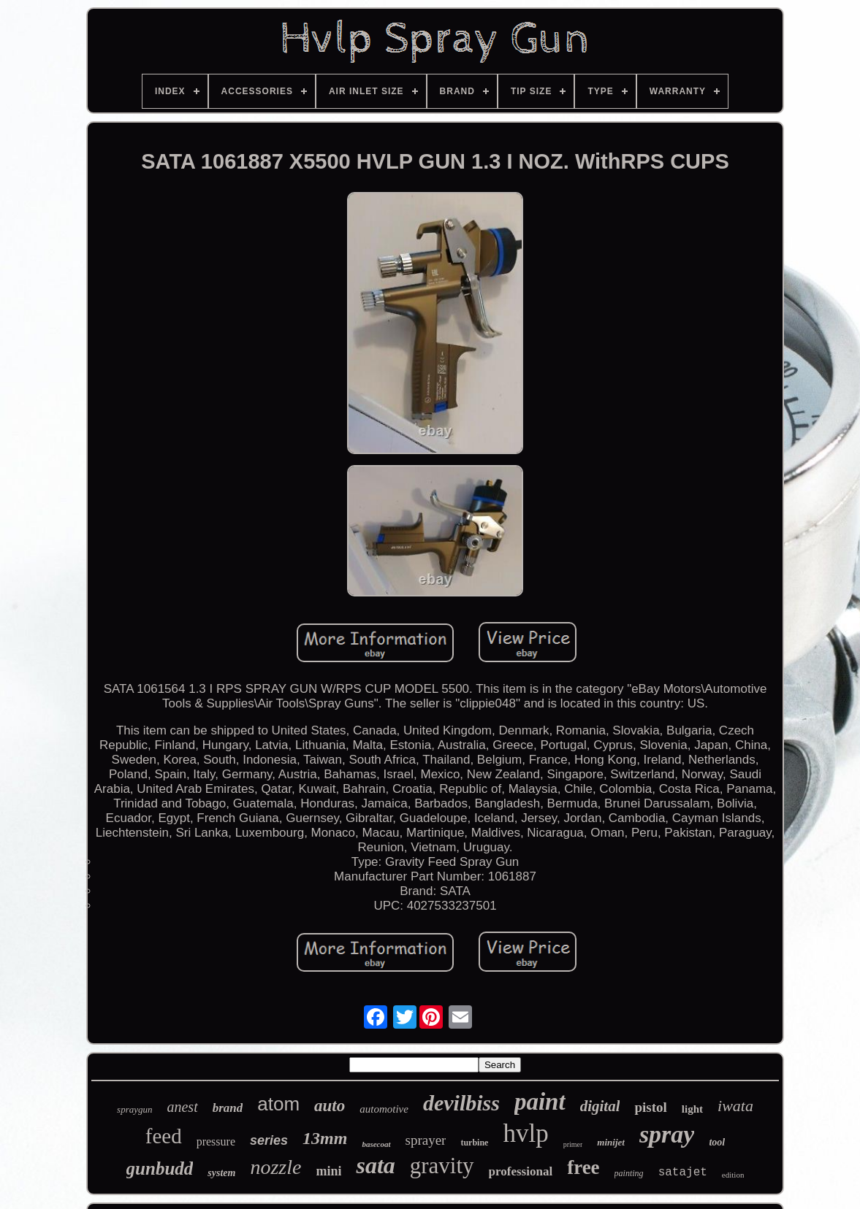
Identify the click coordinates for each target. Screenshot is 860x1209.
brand (228, 1108)
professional (521, 1171)
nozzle (275, 1167)
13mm (324, 1138)
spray (667, 1134)
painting (629, 1173)
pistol (650, 1107)
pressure (216, 1141)
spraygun (134, 1109)
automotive (383, 1109)
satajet (682, 1172)
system (221, 1172)
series (269, 1140)
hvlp (525, 1133)
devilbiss (461, 1103)
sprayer (426, 1140)
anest (182, 1107)
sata (375, 1165)
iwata (735, 1106)
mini (328, 1171)
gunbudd (160, 1168)
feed (163, 1136)
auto (329, 1106)
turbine (474, 1142)
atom (278, 1104)
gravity (442, 1165)
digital (600, 1106)
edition (733, 1174)
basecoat (376, 1144)
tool (717, 1142)
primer (573, 1144)
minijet (611, 1142)
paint (540, 1102)
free (583, 1167)
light (692, 1109)
